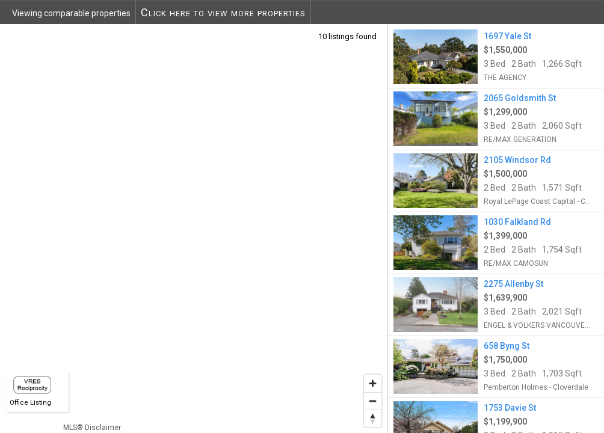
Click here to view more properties (223, 12)
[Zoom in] (372, 383)
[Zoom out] (372, 401)
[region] (193, 228)
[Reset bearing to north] (372, 418)
